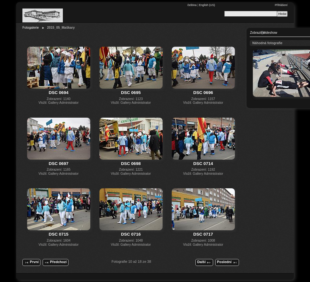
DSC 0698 (130, 163)
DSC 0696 (203, 92)
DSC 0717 (203, 234)
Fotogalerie (30, 27)
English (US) (207, 5)
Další (204, 262)
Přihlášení (281, 5)
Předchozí (55, 262)
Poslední (227, 262)
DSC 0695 (130, 92)
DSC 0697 (58, 163)
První (31, 262)
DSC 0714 (203, 163)
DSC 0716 (130, 234)
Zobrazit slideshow (263, 32)
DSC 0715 (58, 234)
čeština (192, 5)
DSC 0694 (58, 92)
